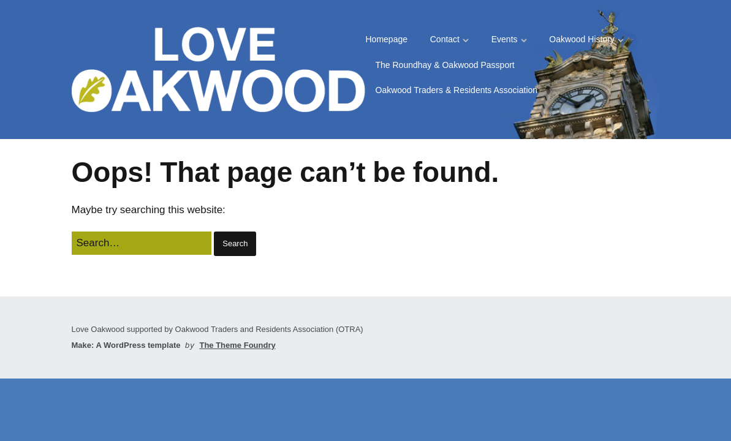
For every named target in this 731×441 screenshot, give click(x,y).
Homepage (387, 39)
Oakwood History (582, 39)
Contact (445, 39)
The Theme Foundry (237, 345)
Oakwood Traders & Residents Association (457, 90)
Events (504, 39)
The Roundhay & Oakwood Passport (445, 65)
